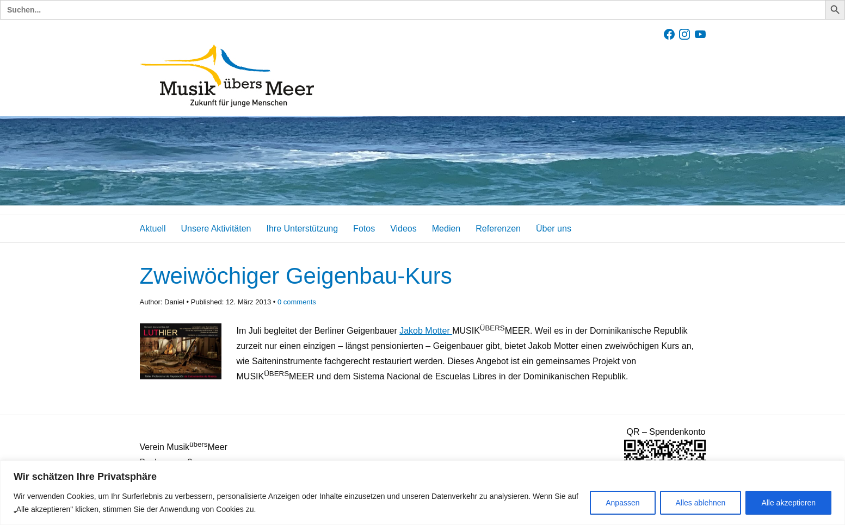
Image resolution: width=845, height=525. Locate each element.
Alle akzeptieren (788, 502)
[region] (422, 492)
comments (296, 302)
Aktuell (153, 228)
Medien (446, 228)
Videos (403, 228)
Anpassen (622, 502)
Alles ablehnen (701, 502)
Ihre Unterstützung (302, 228)
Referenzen (498, 228)
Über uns (553, 228)
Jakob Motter (425, 330)
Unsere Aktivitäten (216, 228)
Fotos (364, 228)
